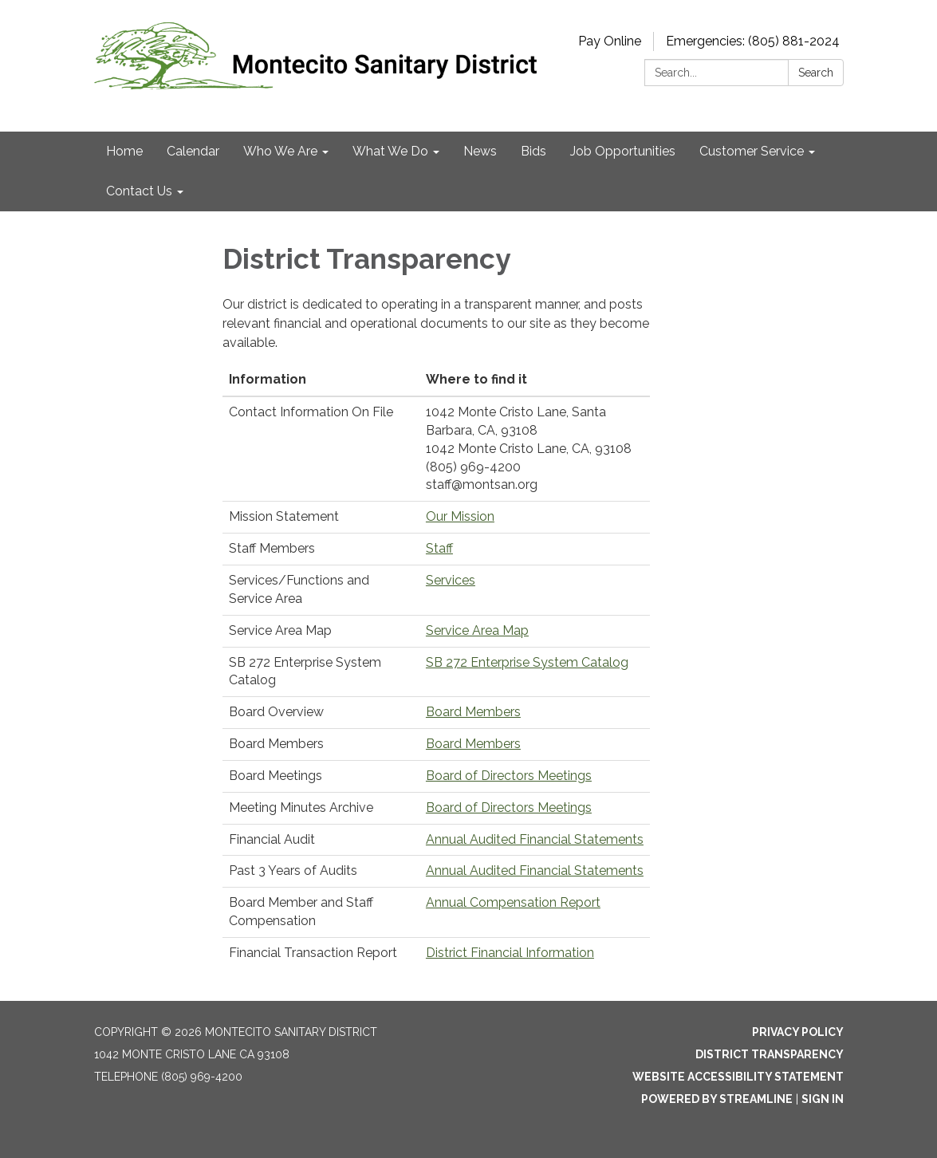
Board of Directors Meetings (509, 775)
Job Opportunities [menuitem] (622, 151)
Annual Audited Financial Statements (535, 839)
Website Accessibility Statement (738, 1076)
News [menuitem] (480, 151)
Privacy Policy (798, 1032)
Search (815, 72)
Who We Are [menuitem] (280, 151)
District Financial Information (510, 952)
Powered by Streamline (717, 1099)
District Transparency (769, 1054)
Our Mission (460, 516)
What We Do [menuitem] (390, 151)
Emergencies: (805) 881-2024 (753, 41)
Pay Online (609, 41)
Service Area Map (477, 630)
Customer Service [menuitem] (751, 151)
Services (450, 580)
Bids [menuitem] (533, 151)
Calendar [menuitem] (193, 151)
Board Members (473, 711)
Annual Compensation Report (513, 902)
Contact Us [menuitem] (139, 191)
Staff (439, 548)
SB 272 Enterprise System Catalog (527, 662)
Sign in (822, 1099)
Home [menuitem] (124, 151)
